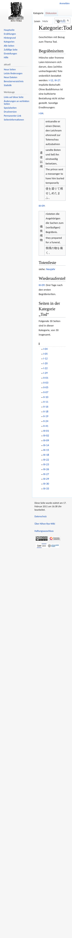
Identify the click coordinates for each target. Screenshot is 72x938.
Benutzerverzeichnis (13, 81)
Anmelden (65, 3)
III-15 (46, 450)
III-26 (46, 469)
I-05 (45, 353)
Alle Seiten (9, 45)
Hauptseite (9, 29)
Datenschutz (41, 516)
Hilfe (6, 57)
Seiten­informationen (14, 119)
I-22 (45, 368)
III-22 (46, 459)
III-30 (46, 483)
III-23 (46, 464)
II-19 (45, 416)
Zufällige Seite (11, 49)
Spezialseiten (10, 107)
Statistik (8, 85)
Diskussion (51, 13)
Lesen (35, 21)
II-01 (45, 377)
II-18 (45, 411)
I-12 (51, 80)
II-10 (45, 397)
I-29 (45, 373)
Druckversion (10, 111)
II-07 (45, 392)
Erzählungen (10, 33)
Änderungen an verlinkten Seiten (16, 102)
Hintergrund (10, 37)
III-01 (46, 431)
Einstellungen (10, 53)
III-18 (46, 455)
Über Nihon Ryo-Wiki (45, 523)
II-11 (45, 402)
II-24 (45, 421)
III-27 (57, 80)
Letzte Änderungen (13, 73)
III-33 (46, 488)
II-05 (45, 387)
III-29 (46, 479)
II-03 (45, 382)
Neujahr (50, 269)
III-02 (46, 435)
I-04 (41, 113)
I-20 (45, 363)
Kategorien (9, 41)
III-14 (46, 445)
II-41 (45, 426)
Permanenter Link (12, 115)
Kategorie (38, 13)
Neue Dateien (10, 77)
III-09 (42, 205)
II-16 (45, 406)
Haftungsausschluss (44, 531)
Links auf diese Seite (14, 97)
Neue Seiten (10, 69)
